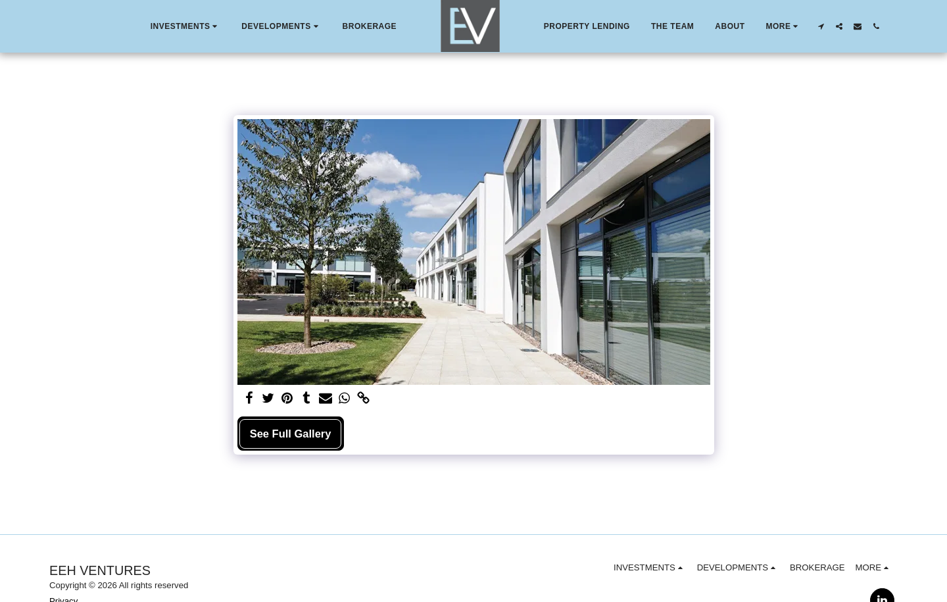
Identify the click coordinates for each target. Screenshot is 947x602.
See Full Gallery (290, 433)
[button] (186, 26)
